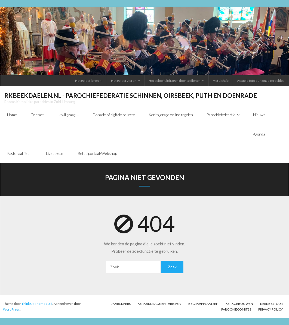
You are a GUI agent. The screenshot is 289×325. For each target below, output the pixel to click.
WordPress (11, 309)
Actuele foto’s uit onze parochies (260, 81)
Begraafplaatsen (203, 304)
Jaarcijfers (121, 304)
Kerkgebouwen (239, 304)
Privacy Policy (270, 309)
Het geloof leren (87, 81)
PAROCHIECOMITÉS (236, 309)
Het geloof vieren (123, 81)
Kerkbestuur (271, 304)
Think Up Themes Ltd (36, 304)
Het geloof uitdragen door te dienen (175, 81)
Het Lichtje (221, 81)
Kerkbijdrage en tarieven (159, 304)
